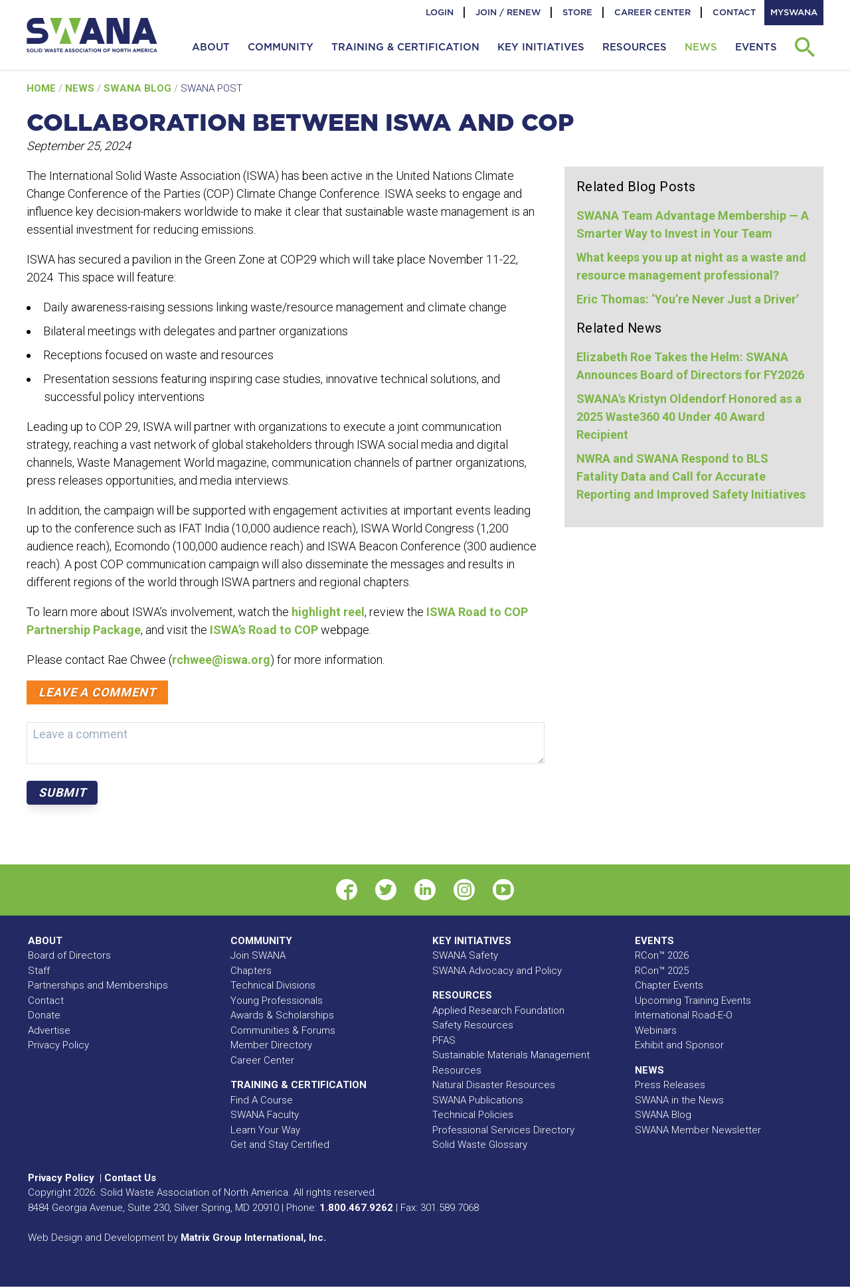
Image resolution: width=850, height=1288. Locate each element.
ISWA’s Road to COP (264, 630)
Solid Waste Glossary (479, 1145)
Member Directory (271, 1045)
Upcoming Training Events (693, 1000)
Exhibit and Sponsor (679, 1045)
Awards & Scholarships (282, 1015)
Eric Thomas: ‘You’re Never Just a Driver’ (687, 299)
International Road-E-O (683, 1015)
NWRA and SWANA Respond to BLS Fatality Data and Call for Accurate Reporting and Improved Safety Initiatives (691, 476)
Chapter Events (669, 985)
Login (440, 12)
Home (42, 88)
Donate (44, 1015)
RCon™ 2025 (662, 971)
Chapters (251, 971)
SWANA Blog (139, 88)
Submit (62, 792)
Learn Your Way (265, 1130)
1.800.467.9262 (356, 1208)
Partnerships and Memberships (98, 985)
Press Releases (670, 1085)
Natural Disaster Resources (493, 1085)
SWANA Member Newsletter (698, 1130)
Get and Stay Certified (279, 1145)
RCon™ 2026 (662, 955)
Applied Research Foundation (498, 1010)
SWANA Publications (477, 1100)
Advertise (49, 1030)
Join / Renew (508, 12)
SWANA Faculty (264, 1115)
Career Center (652, 12)
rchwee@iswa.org (221, 660)
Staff (39, 971)
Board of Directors (69, 955)
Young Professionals (276, 1000)
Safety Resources (472, 1025)
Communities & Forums (282, 1030)
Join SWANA (258, 955)
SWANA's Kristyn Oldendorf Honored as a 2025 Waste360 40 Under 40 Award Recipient (689, 417)
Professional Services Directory (503, 1130)
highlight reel (327, 612)
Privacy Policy (58, 1045)
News (81, 88)
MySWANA (793, 12)
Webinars (656, 1030)
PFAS (444, 1040)
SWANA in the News (679, 1100)
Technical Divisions (272, 985)
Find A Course (261, 1100)
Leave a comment (97, 692)
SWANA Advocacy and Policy (497, 971)
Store (577, 12)
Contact (734, 12)
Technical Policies (472, 1115)
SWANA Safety (465, 955)
